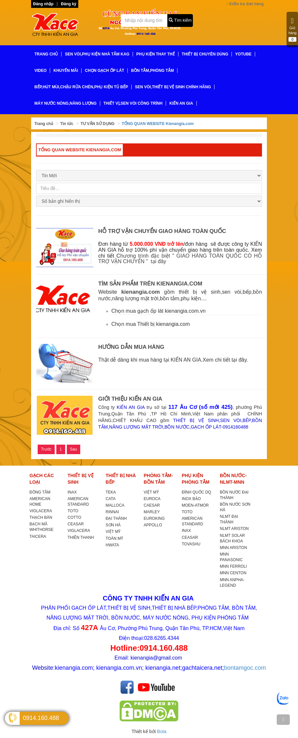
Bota (162, 731)
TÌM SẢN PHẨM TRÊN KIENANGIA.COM (150, 284)
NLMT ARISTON (234, 528)
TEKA (111, 492)
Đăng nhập (43, 4)
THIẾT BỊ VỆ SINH (80, 479)
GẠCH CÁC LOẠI (41, 479)
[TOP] (283, 719)
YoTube (243, 54)
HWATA (112, 545)
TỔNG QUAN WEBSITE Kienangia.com (158, 123)
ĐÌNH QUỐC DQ (196, 492)
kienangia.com (140, 292)
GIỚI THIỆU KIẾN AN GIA (130, 399)
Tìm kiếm (180, 20)
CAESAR (152, 505)
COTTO (74, 517)
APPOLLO (153, 525)
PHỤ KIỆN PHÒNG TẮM (195, 479)
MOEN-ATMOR (195, 505)
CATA (111, 498)
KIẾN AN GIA (181, 103)
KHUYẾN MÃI (65, 70)
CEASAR (75, 524)
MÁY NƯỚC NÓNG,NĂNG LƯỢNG (65, 103)
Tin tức (66, 123)
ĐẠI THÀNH (116, 518)
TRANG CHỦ (46, 54)
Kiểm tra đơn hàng (245, 4)
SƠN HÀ (113, 525)
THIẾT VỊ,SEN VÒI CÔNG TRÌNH (132, 103)
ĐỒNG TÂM (39, 492)
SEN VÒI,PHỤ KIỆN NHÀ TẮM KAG (97, 54)
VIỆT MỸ (113, 531)
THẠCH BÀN (40, 517)
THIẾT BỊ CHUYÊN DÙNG (205, 54)
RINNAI (112, 512)
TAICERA (37, 536)
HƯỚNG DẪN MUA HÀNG (131, 347)
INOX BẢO (191, 498)
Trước (46, 449)
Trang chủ (43, 123)
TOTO (72, 511)
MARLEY (152, 512)
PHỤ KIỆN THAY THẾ (155, 54)
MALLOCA (115, 505)
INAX (72, 492)
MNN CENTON (233, 573)
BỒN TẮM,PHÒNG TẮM (152, 70)
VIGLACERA (40, 511)
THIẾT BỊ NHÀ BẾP (121, 479)
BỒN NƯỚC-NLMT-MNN (233, 479)
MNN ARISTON (233, 547)
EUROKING (154, 518)
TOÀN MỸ (114, 538)
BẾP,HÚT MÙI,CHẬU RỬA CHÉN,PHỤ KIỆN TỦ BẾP (81, 87)
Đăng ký (68, 4)
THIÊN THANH (80, 537)
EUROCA (152, 498)
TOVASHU (191, 544)
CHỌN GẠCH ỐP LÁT (104, 70)
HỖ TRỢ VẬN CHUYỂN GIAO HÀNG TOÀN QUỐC (162, 231)
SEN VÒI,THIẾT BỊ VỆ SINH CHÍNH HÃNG (173, 87)
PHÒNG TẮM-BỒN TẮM (158, 479)
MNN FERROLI (233, 566)
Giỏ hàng (292, 29)
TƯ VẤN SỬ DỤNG (98, 123)
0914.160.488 (41, 718)
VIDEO (40, 70)
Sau (73, 449)
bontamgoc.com (245, 667)
